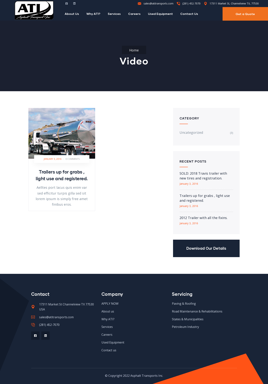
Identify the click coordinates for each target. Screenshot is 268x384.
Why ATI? (93, 13)
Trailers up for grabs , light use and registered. (205, 198)
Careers (134, 13)
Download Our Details (206, 248)
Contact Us (189, 13)
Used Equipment (160, 13)
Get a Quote (245, 14)
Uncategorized (191, 132)
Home (134, 50)
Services (114, 13)
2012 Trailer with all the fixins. (204, 218)
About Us (72, 13)
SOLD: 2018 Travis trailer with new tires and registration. (203, 175)
